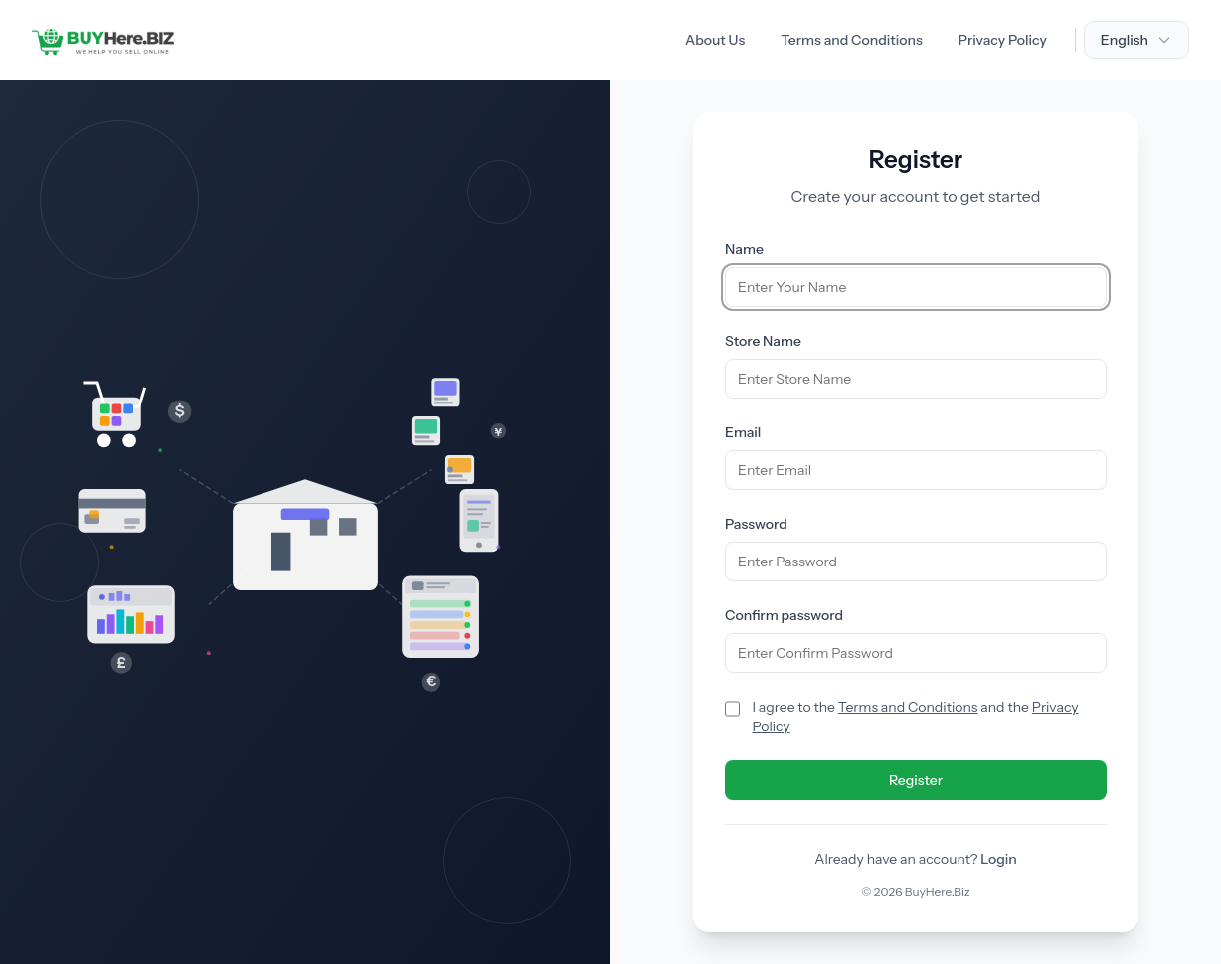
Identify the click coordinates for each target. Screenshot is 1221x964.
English (1136, 40)
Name (744, 249)
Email (743, 432)
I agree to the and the (915, 716)
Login (998, 859)
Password (756, 524)
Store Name (763, 341)
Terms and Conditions (852, 40)
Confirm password (784, 615)
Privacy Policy (1003, 40)
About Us (715, 40)
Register (916, 780)
